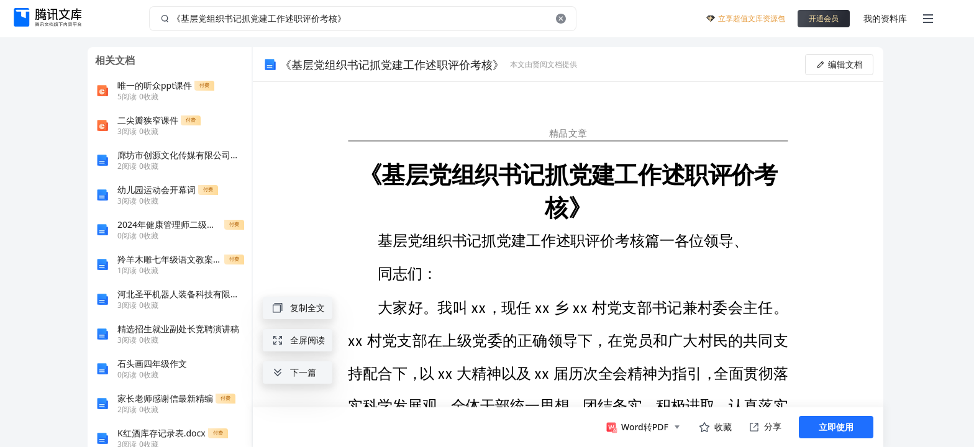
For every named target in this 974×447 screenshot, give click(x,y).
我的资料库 (885, 18)
